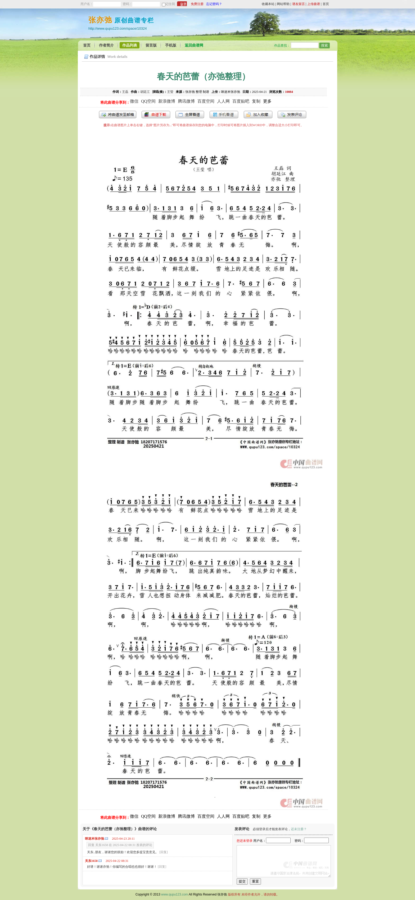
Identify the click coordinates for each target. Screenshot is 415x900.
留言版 (151, 45)
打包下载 (156, 114)
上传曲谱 (313, 4)
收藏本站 (268, 4)
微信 (134, 101)
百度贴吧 (240, 101)
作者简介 (106, 45)
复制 (256, 101)
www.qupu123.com (174, 894)
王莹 (170, 92)
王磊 (125, 92)
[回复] (163, 852)
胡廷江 (145, 92)
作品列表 (129, 45)
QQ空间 (148, 101)
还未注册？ (299, 829)
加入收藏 (258, 114)
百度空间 (205, 101)
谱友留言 (298, 4)
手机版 (170, 45)
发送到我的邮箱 (117, 114)
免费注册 (197, 4)
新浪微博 (166, 101)
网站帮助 (283, 4)
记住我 (170, 4)
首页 (326, 4)
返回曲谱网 (194, 45)
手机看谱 (223, 114)
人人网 (223, 101)
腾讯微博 (186, 101)
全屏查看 (189, 114)
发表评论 (292, 114)
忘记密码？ (214, 4)
